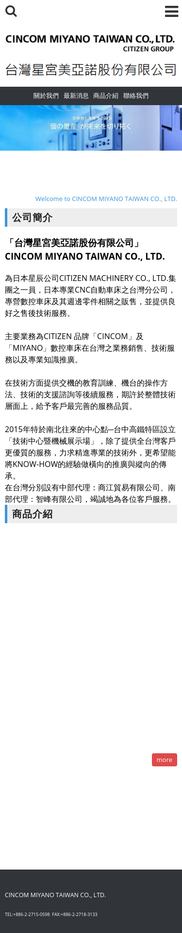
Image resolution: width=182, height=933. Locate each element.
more (164, 759)
